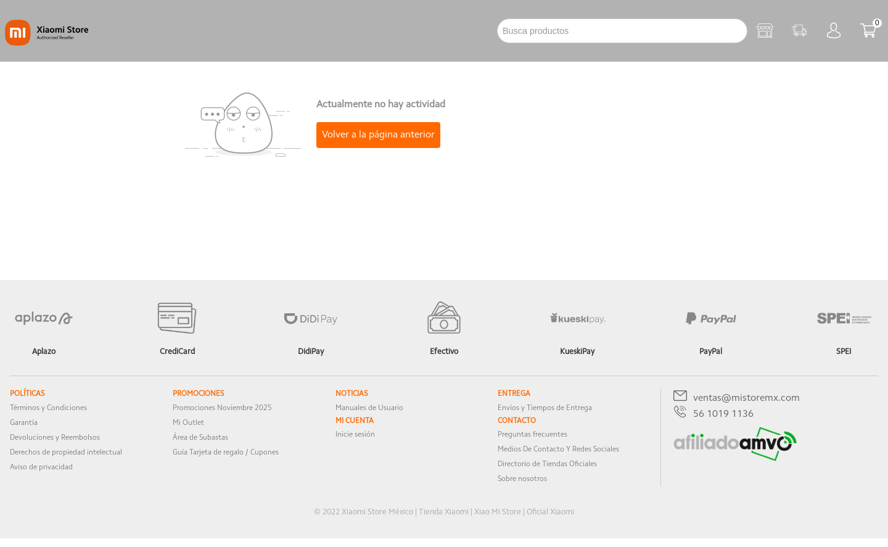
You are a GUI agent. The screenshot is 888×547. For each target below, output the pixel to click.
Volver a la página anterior (378, 135)
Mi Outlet (188, 423)
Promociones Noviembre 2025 (222, 408)
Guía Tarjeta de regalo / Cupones (226, 452)
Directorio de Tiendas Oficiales (547, 464)
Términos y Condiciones (48, 408)
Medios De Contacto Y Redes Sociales (558, 449)
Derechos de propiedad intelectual (66, 452)
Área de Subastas (200, 438)
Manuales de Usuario (369, 408)
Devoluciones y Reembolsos (55, 438)
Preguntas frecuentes (532, 434)
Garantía (24, 423)
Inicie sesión (355, 434)
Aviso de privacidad (41, 467)
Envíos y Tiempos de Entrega (545, 408)
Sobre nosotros (522, 479)
